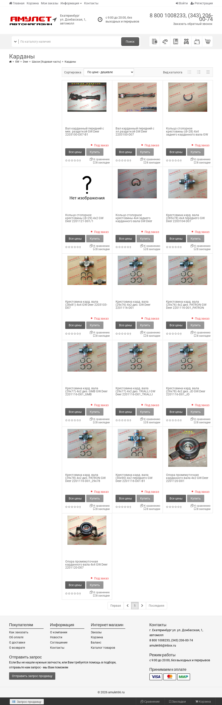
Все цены (75, 152)
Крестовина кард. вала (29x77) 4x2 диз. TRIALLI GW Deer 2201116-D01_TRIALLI (135, 391)
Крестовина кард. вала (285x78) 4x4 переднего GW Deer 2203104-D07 (185, 218)
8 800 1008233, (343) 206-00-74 (181, 17)
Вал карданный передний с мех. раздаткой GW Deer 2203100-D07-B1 (84, 131)
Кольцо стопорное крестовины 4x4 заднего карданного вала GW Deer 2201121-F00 (134, 219)
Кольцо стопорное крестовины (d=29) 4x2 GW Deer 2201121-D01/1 (84, 218)
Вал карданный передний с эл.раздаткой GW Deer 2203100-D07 (135, 131)
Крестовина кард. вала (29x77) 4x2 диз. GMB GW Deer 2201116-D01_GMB (86, 391)
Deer (25, 61)
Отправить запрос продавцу (32, 676)
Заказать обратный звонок (192, 24)
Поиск (130, 41)
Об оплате (16, 637)
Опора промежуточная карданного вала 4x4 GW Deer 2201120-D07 (86, 564)
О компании (58, 632)
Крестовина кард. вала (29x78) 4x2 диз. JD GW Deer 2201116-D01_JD (185, 391)
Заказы (96, 632)
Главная (16, 3)
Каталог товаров (103, 647)
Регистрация (202, 3)
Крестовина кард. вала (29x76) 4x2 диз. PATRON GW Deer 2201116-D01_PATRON (186, 304)
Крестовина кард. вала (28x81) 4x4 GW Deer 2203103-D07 (86, 304)
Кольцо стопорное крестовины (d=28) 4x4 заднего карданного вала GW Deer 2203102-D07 (187, 133)
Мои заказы (49, 3)
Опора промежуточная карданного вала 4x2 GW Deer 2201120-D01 (187, 478)
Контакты (91, 3)
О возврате (17, 647)
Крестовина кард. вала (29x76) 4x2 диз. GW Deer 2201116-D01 (133, 304)
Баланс (96, 642)
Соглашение (58, 642)
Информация (69, 3)
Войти (182, 3)
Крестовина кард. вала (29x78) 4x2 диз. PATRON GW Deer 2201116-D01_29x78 (85, 478)
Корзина (33, 3)
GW (17, 61)
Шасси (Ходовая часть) (46, 61)
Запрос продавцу (26, 701)
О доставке (17, 642)
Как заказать (18, 632)
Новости (56, 637)
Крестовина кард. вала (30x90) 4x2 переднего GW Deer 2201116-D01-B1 (134, 478)
